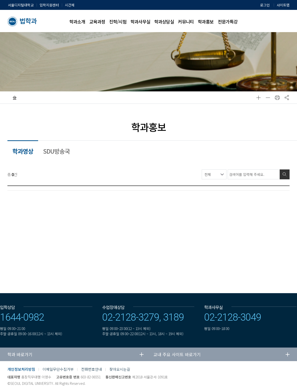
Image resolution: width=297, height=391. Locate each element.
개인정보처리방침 (21, 369)
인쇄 (277, 98)
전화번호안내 (91, 369)
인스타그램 (285, 373)
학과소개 (77, 21)
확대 (258, 98)
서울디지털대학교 (21, 4)
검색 (285, 174)
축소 (268, 98)
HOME (14, 97)
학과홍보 (206, 21)
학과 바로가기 (19, 354)
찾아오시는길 (119, 369)
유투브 (272, 373)
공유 (287, 98)
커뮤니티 (186, 21)
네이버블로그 (248, 373)
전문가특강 (228, 21)
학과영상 (22, 151)
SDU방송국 (56, 151)
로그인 (265, 4)
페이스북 (260, 373)
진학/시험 (117, 21)
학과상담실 (164, 21)
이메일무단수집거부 (58, 369)
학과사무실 (140, 21)
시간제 (69, 4)
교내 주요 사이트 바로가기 (177, 354)
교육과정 (97, 21)
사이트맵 (283, 4)
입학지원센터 (49, 4)
